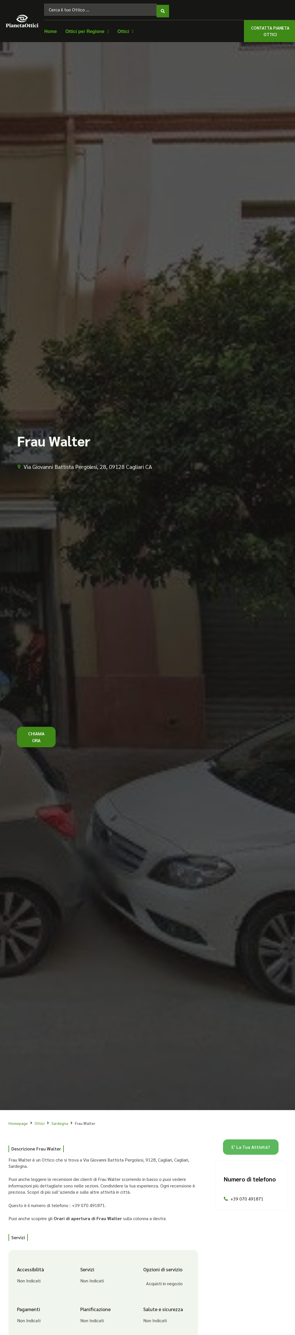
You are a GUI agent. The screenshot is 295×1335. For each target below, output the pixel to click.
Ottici (40, 1120)
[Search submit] (163, 8)
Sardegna (59, 1120)
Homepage (18, 1120)
